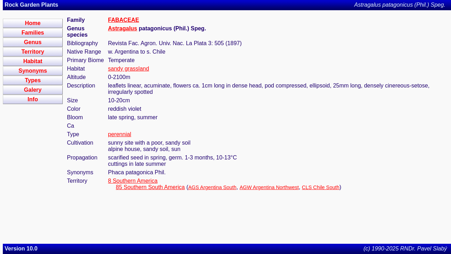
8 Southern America (133, 181)
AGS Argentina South (212, 187)
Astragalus (122, 28)
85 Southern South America (150, 187)
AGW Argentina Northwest (269, 187)
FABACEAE (123, 20)
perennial (119, 134)
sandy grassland (128, 69)
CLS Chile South (320, 187)
